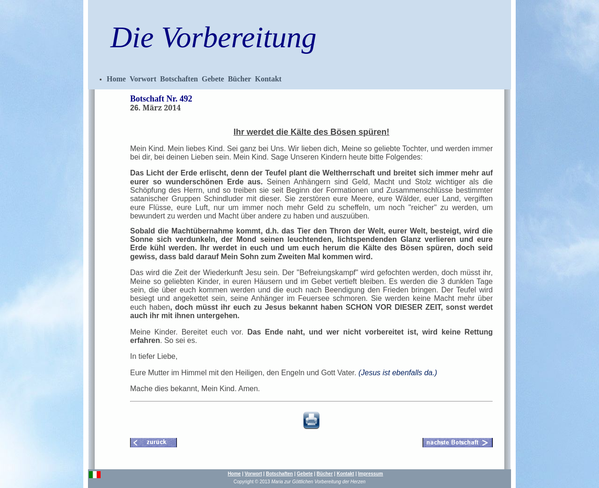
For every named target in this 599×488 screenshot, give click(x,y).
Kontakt (268, 79)
